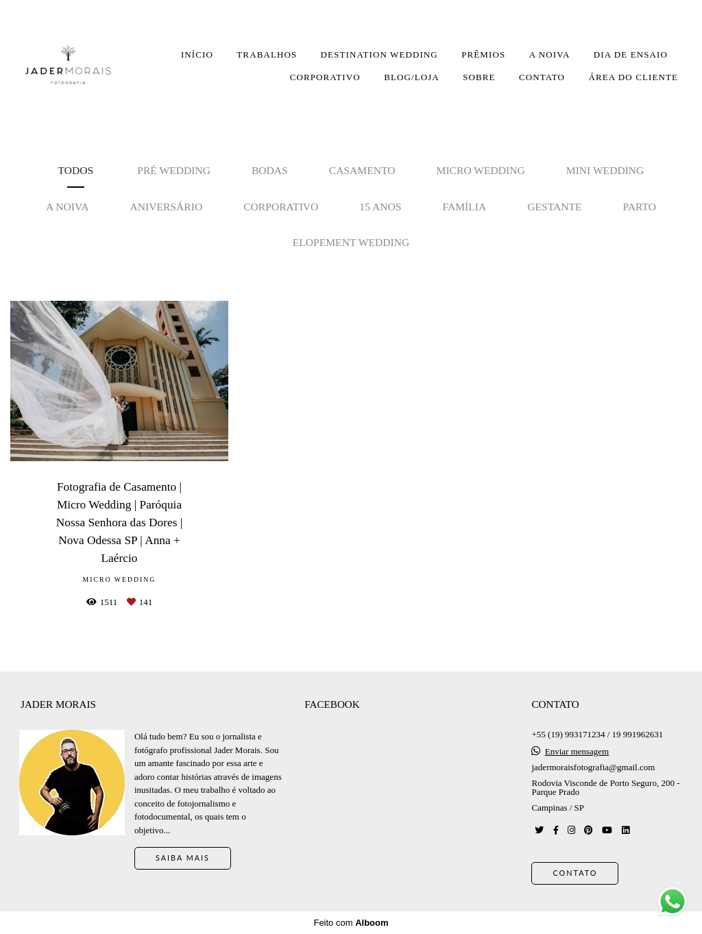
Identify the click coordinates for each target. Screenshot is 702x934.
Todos (76, 170)
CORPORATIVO (325, 77)
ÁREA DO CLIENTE (633, 77)
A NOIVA (549, 54)
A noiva (67, 206)
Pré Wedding (173, 170)
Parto (639, 206)
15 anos (380, 206)
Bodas (270, 170)
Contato (575, 872)
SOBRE (479, 77)
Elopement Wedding (351, 242)
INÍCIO (197, 54)
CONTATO (542, 77)
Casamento (362, 170)
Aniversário (166, 206)
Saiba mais (183, 857)
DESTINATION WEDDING (379, 54)
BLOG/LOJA (411, 77)
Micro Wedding (481, 170)
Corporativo (280, 206)
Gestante (554, 206)
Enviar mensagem (577, 751)
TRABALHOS (267, 54)
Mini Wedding (605, 170)
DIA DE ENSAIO (631, 54)
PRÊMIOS (483, 54)
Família (464, 206)
